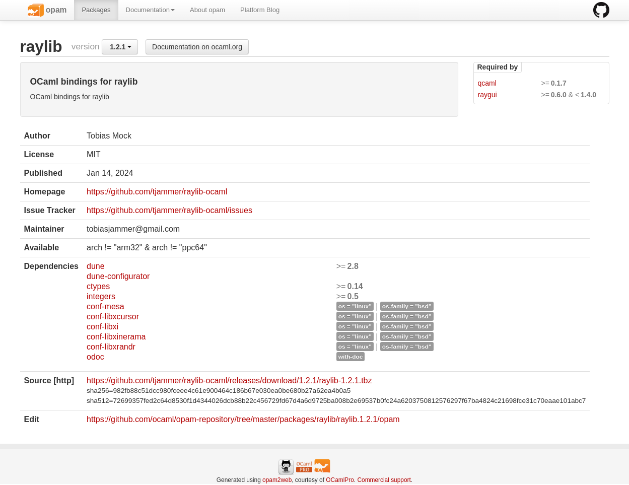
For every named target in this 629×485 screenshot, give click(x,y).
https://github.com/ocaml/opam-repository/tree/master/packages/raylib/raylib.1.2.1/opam (243, 419)
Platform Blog (259, 10)
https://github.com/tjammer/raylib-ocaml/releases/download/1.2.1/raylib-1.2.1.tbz (229, 380)
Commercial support (383, 479)
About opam (207, 10)
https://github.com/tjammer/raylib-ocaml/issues (169, 210)
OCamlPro (340, 479)
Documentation (150, 10)
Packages (96, 10)
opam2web (277, 479)
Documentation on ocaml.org (197, 47)
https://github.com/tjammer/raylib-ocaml (157, 191)
